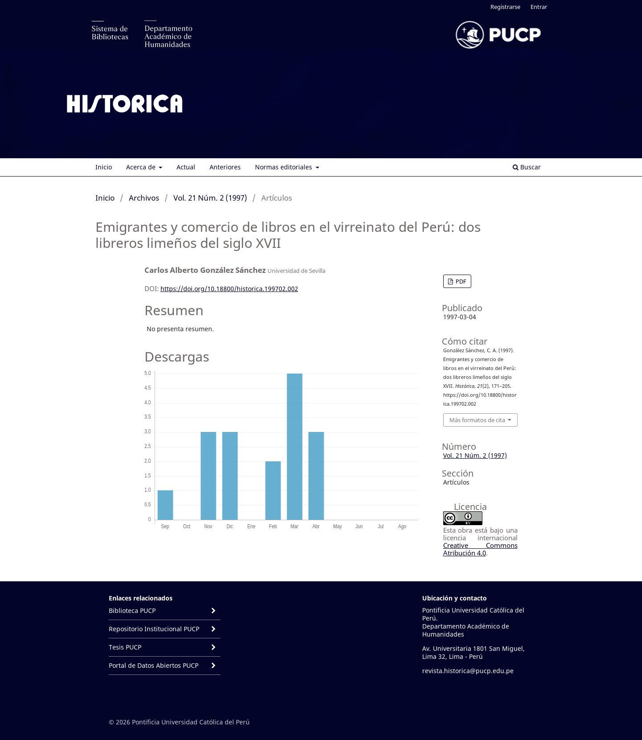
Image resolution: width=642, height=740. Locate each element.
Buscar (527, 167)
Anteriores (225, 167)
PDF (460, 281)
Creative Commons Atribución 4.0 (480, 549)
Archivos (144, 198)
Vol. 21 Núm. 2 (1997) (210, 198)
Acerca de (141, 167)
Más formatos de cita (477, 420)
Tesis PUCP (125, 647)
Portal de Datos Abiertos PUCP (154, 665)
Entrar (539, 7)
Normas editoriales (284, 167)
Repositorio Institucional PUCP (154, 629)
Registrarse (505, 7)
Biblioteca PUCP (132, 610)
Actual (186, 167)
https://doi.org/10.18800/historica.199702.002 (229, 288)
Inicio (103, 167)
